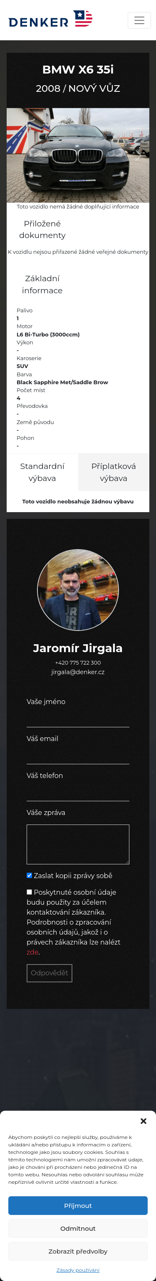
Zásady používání (78, 1270)
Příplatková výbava (114, 472)
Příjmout (78, 1206)
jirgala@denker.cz (78, 672)
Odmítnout (78, 1228)
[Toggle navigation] (139, 20)
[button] (143, 1121)
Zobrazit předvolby (78, 1251)
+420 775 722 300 (78, 663)
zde (33, 952)
